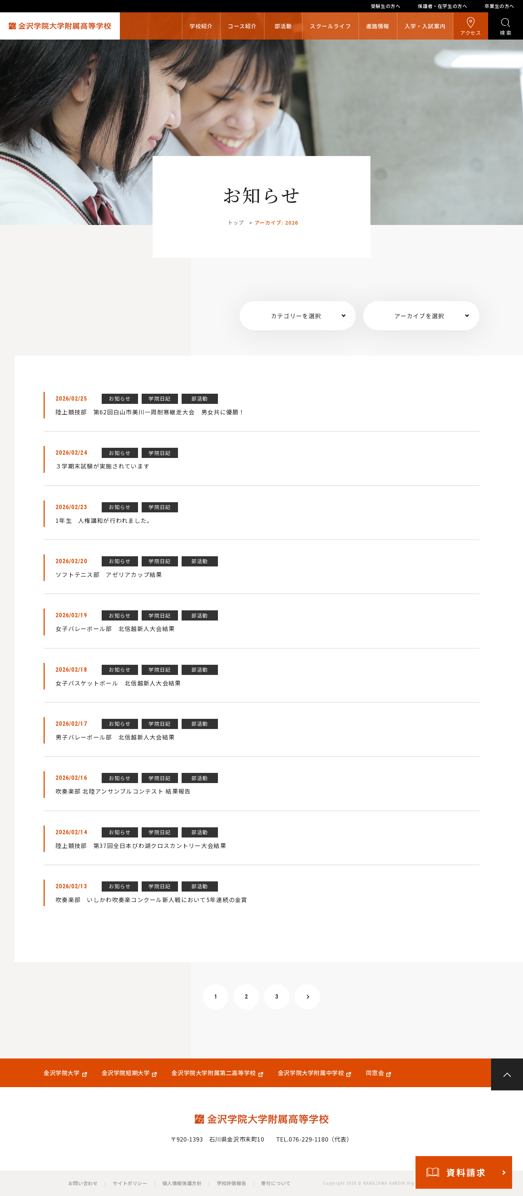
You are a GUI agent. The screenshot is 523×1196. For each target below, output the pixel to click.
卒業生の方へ (499, 6)
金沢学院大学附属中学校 (311, 1072)
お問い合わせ (83, 1183)
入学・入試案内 (425, 26)
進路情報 (378, 26)
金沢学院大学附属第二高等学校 (213, 1072)
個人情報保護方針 (182, 1183)
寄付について (276, 1183)
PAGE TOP (507, 1074)
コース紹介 (242, 26)
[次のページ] (307, 996)
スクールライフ (330, 26)
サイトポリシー (130, 1183)
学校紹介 (201, 26)
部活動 (283, 26)
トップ (236, 222)
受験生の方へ (386, 6)
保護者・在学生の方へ (442, 6)
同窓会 (375, 1072)
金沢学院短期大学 (126, 1072)
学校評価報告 (232, 1183)
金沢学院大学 (62, 1072)
